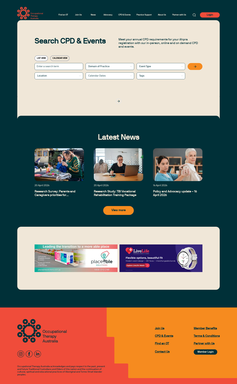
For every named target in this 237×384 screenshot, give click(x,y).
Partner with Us (179, 15)
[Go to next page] (118, 101)
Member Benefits (205, 328)
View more (118, 210)
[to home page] (30, 13)
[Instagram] (20, 354)
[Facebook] (29, 354)
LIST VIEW (41, 58)
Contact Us (162, 352)
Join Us (78, 15)
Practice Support (144, 15)
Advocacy (108, 15)
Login (210, 15)
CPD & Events (124, 15)
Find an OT (63, 15)
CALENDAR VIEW (60, 58)
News (93, 15)
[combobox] (110, 66)
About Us (162, 15)
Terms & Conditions (207, 336)
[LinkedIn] (37, 354)
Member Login (206, 352)
